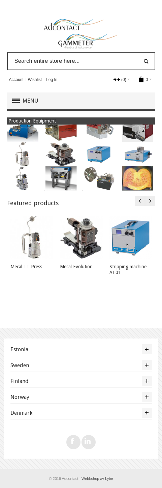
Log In (51, 79)
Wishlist (35, 79)
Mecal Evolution (76, 266)
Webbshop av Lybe (97, 479)
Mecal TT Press (26, 266)
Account (16, 79)
